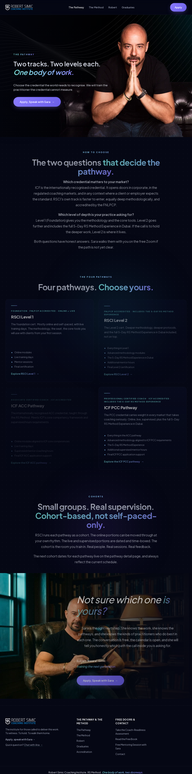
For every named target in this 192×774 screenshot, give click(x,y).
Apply (178, 7)
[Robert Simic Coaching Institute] (19, 7)
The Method (96, 7)
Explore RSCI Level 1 (25, 375)
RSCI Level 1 (22, 318)
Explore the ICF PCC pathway (124, 463)
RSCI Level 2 (115, 322)
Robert (112, 7)
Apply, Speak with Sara (37, 102)
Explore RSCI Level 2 (118, 376)
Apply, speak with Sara (20, 739)
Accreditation (84, 751)
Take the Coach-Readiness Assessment (130, 731)
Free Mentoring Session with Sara (131, 746)
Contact (120, 753)
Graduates (128, 7)
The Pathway (76, 7)
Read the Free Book (126, 739)
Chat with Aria (33, 744)
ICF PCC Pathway (120, 408)
